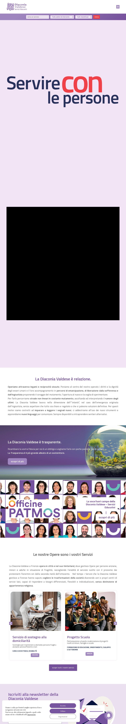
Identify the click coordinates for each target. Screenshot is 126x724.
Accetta (63, 705)
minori (89, 653)
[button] (118, 6)
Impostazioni (62, 716)
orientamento (96, 647)
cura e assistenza (20, 651)
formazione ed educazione (78, 647)
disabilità (33, 651)
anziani (35, 655)
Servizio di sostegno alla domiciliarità (29, 639)
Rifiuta (62, 711)
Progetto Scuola (78, 637)
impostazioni (31, 714)
